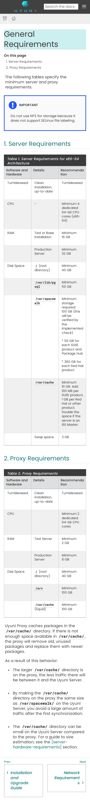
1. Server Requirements (24, 61)
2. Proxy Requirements (23, 67)
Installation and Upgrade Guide (21, 780)
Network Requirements (67, 778)
